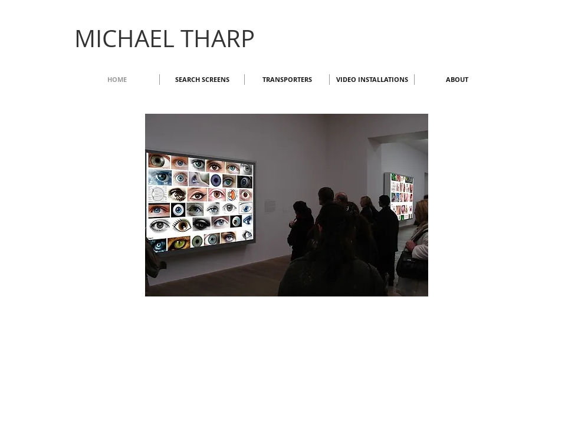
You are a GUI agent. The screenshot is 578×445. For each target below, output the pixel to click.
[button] (286, 205)
